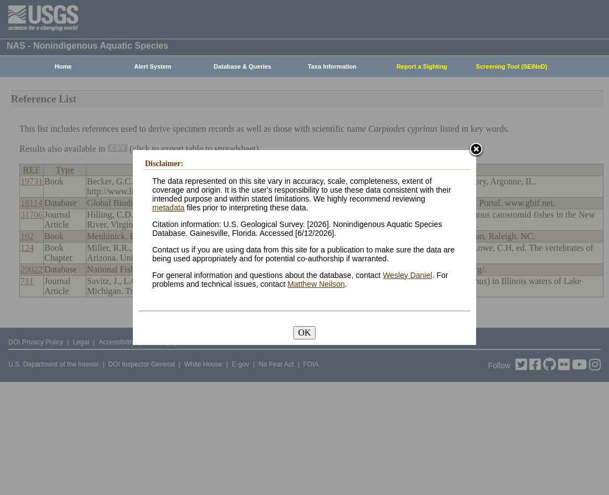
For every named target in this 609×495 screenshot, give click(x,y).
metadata (168, 207)
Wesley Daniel (407, 275)
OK (304, 332)
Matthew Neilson (316, 284)
